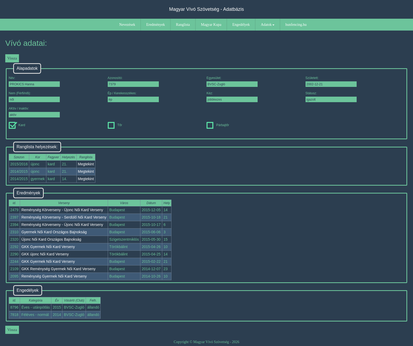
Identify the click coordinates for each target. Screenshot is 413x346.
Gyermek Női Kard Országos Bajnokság (54, 232)
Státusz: (331, 96)
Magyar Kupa (211, 25)
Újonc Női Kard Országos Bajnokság (51, 239)
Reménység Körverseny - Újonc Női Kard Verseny (62, 210)
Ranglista (183, 25)
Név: (34, 81)
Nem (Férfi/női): (34, 96)
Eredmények (155, 25)
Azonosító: (133, 81)
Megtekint (86, 164)
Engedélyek (241, 25)
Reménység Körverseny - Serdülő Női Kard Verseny (63, 217)
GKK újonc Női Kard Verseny (45, 254)
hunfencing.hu (296, 25)
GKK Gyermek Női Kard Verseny (48, 247)
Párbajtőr (217, 125)
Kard (17, 125)
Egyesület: (232, 81)
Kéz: (232, 96)
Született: (331, 81)
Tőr (115, 125)
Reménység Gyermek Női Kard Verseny (54, 276)
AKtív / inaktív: (34, 112)
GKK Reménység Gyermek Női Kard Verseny (58, 269)
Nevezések (127, 25)
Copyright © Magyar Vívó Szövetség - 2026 (206, 342)
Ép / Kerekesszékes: (133, 96)
